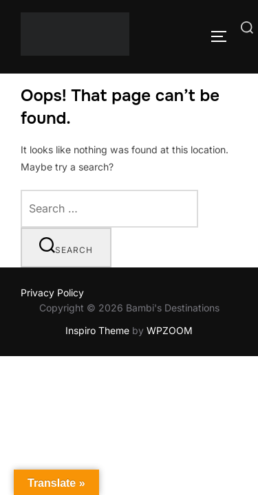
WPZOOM (170, 330)
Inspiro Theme (97, 330)
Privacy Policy (52, 292)
